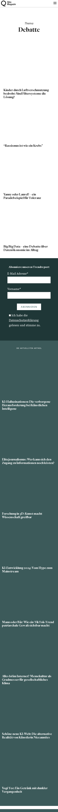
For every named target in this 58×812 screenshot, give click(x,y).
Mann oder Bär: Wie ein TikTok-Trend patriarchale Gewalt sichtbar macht (28, 624)
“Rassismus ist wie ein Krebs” (23, 145)
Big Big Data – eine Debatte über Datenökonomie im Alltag (25, 248)
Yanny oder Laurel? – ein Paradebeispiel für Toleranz (22, 196)
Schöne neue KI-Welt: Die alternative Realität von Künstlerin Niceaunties (27, 735)
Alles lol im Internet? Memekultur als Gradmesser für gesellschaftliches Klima (26, 680)
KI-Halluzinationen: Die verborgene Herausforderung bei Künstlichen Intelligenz (26, 405)
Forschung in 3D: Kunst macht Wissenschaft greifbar (22, 515)
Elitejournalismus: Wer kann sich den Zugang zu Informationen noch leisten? (28, 461)
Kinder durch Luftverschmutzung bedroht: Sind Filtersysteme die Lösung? (26, 93)
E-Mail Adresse (17, 273)
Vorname (14, 289)
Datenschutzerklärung (24, 320)
